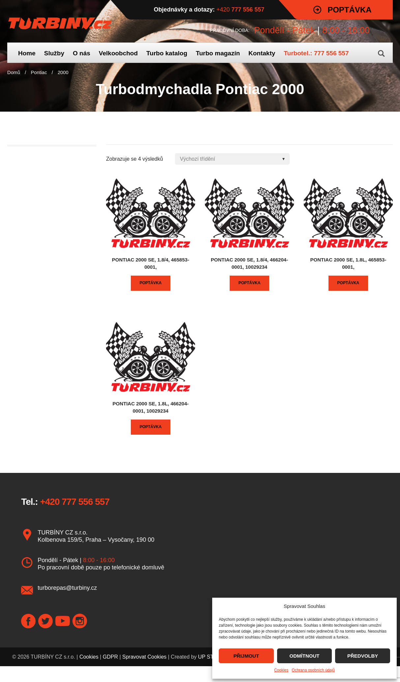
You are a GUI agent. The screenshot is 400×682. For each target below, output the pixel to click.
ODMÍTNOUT (305, 656)
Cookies (281, 670)
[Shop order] (232, 159)
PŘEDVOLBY (362, 656)
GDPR (110, 657)
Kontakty (261, 53)
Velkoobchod (118, 53)
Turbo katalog (166, 53)
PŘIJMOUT (246, 656)
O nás (81, 53)
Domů (13, 72)
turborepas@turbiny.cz (67, 588)
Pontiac (39, 72)
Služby (54, 53)
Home (27, 53)
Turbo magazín (218, 53)
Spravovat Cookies (144, 657)
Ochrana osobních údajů (313, 670)
